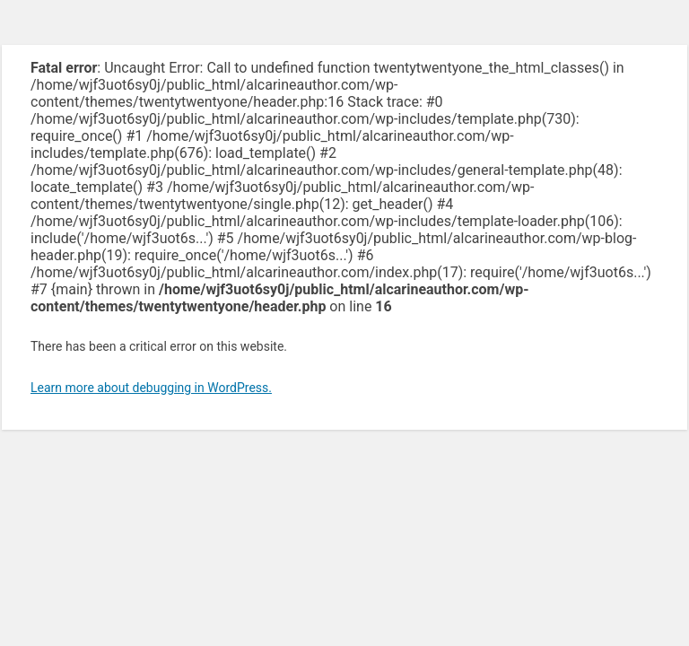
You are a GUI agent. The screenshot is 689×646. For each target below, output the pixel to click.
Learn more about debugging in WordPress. (151, 387)
